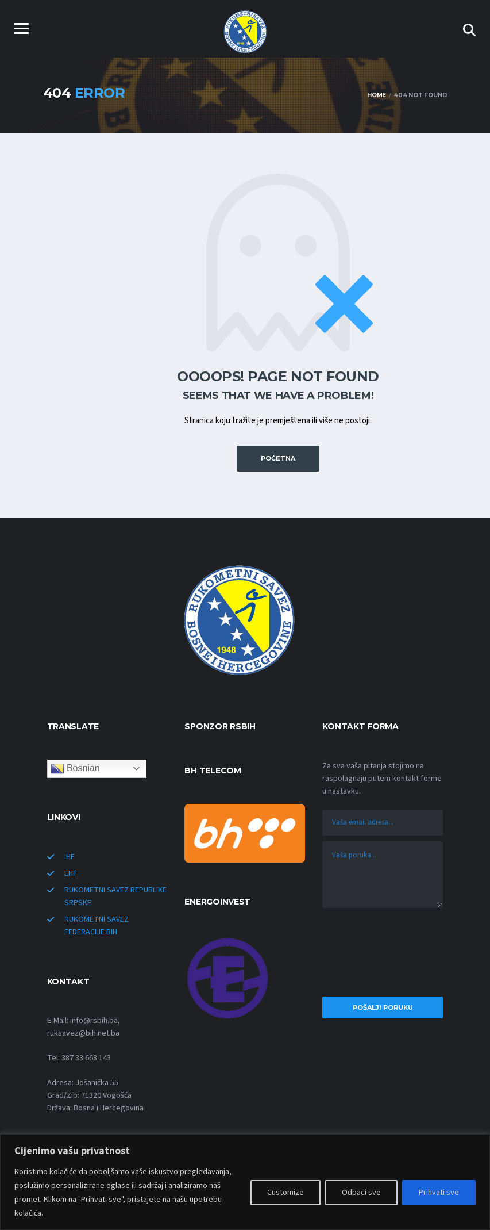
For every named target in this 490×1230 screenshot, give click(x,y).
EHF (70, 873)
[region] (245, 1182)
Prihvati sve (439, 1192)
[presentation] (382, 955)
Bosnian (75, 769)
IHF (69, 856)
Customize (285, 1192)
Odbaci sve (361, 1192)
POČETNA (278, 458)
